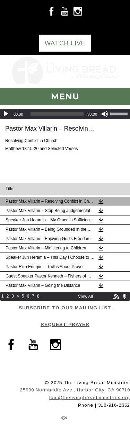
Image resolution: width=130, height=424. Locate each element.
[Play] (5, 114)
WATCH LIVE (65, 43)
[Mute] (104, 114)
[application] (65, 114)
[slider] (57, 114)
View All (85, 296)
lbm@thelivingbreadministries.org (89, 397)
